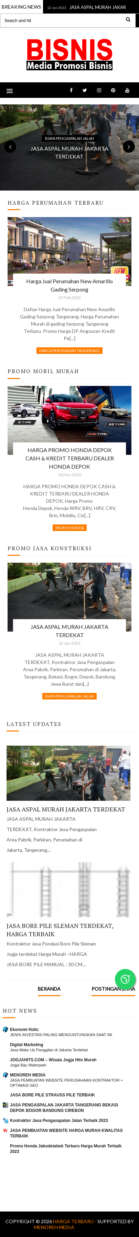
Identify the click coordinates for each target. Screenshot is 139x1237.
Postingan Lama (113, 989)
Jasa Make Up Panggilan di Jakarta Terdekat (49, 1050)
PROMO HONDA (69, 527)
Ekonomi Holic (24, 1029)
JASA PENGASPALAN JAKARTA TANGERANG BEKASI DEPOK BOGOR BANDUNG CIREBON (64, 1108)
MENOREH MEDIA (27, 1075)
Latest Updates (34, 724)
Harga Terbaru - (75, 1221)
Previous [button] (10, 147)
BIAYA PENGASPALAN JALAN (69, 138)
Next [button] (129, 147)
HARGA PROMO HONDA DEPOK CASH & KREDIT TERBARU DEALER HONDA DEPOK (69, 458)
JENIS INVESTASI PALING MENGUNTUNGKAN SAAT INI (61, 1035)
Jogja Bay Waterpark (28, 1065)
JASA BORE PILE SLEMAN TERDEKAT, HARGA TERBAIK (60, 929)
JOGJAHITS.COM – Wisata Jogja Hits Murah (53, 1059)
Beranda (49, 989)
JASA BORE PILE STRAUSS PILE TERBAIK (52, 1095)
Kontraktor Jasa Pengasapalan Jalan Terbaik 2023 (59, 1120)
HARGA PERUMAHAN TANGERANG (69, 350)
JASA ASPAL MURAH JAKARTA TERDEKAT (66, 809)
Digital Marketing (26, 1044)
